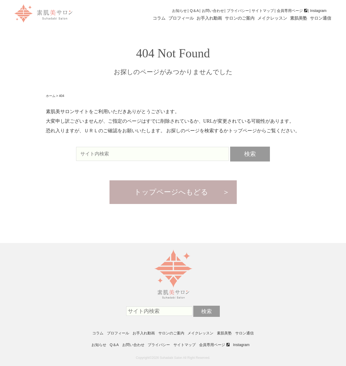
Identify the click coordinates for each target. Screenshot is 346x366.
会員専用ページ (290, 10)
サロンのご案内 (240, 18)
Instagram (318, 10)
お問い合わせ (213, 10)
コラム (159, 18)
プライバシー (238, 10)
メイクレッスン (272, 18)
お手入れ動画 (209, 18)
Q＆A (194, 10)
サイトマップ (263, 10)
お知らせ (179, 10)
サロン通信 (320, 18)
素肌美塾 (298, 18)
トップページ (242, 130)
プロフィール (181, 18)
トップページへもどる (171, 192)
